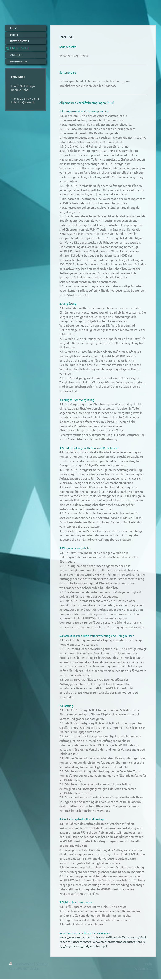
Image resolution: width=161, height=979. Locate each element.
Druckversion (21, 963)
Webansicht (143, 968)
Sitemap (42, 963)
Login (148, 963)
